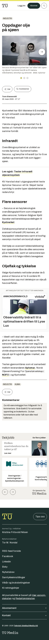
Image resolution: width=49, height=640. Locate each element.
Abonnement (24, 608)
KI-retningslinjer (10, 588)
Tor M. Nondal (9, 542)
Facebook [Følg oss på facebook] (7, 556)
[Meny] (44, 6)
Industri (7, 18)
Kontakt (24, 615)
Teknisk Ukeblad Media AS (26, 626)
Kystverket (8, 222)
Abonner (33, 6)
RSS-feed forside (11, 551)
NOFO (5, 374)
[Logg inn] (21, 5)
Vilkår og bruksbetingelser (16, 582)
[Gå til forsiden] (5, 6)
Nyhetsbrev (8, 572)
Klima (17, 384)
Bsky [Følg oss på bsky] (4, 566)
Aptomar (30, 368)
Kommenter (22, 89)
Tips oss (40, 516)
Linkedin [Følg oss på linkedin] (6, 561)
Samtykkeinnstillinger (13, 577)
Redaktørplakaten (25, 598)
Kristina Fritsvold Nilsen (15, 532)
